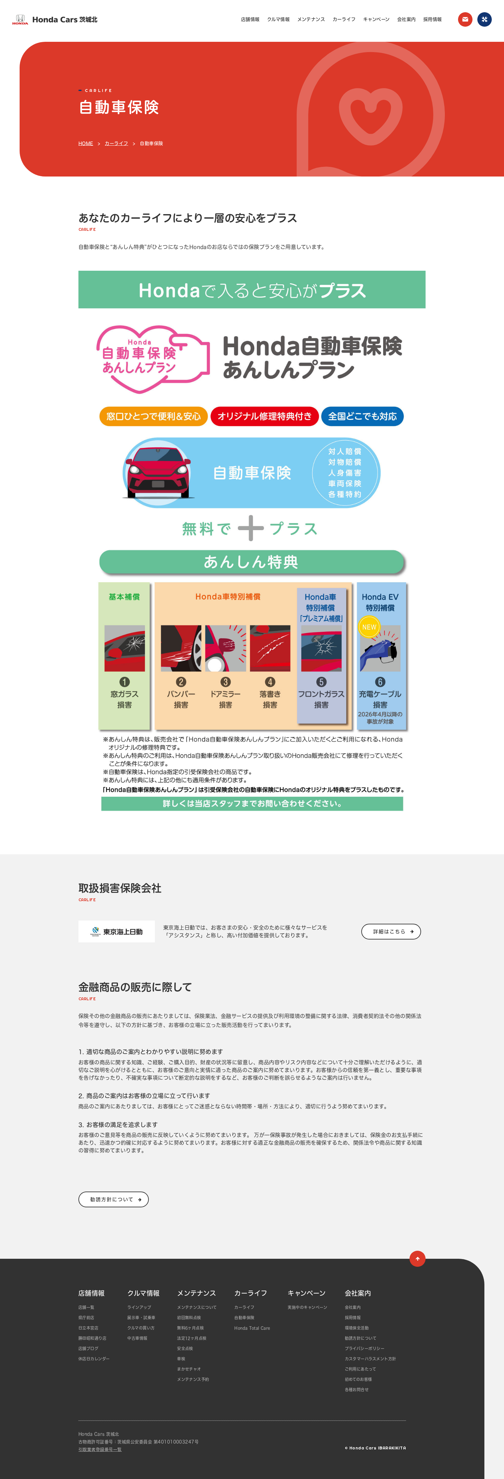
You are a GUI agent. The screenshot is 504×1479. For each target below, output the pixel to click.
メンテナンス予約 (193, 1379)
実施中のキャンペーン (307, 1307)
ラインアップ (139, 1307)
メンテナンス (311, 19)
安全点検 (185, 1348)
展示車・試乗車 (141, 1318)
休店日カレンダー (94, 1359)
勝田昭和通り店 (92, 1338)
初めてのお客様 (358, 1379)
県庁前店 (86, 1318)
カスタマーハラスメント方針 (370, 1359)
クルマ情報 (278, 19)
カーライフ (344, 19)
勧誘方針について (361, 1338)
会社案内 (406, 19)
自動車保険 (244, 1318)
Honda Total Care (252, 1328)
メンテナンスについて (197, 1307)
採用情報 (432, 19)
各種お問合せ (357, 1390)
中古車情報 (137, 1338)
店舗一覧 (86, 1307)
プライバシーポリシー (365, 1348)
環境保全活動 (357, 1328)
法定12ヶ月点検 (192, 1338)
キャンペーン (376, 19)
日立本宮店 (88, 1328)
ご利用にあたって (360, 1369)
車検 (181, 1359)
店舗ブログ (88, 1348)
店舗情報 (250, 19)
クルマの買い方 (141, 1328)
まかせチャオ (189, 1369)
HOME (85, 143)
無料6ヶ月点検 (190, 1328)
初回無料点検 (189, 1318)
